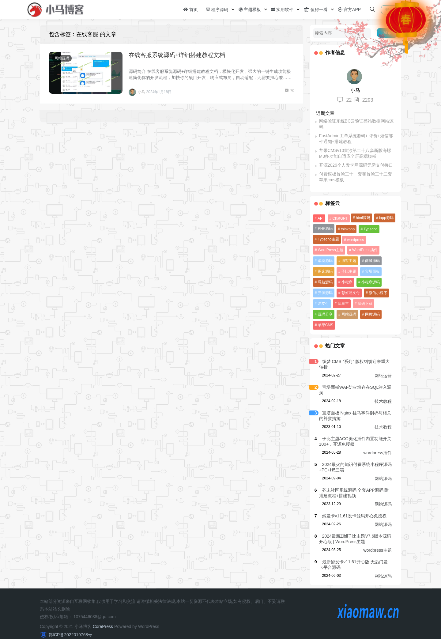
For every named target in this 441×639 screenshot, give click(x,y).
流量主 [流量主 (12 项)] (342, 303)
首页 (190, 9)
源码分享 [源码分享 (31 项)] (387, 303)
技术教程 (383, 390)
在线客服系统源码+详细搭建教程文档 (177, 55)
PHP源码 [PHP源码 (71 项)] (324, 228)
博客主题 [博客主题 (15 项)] (348, 261)
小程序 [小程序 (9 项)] (346, 282)
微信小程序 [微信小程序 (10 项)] (377, 293)
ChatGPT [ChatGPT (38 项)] (339, 218)
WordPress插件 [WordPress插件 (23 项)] (364, 250)
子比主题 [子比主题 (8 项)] (348, 271)
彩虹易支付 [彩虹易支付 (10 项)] (350, 293)
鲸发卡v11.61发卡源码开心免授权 (353, 505)
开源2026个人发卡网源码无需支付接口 (355, 165)
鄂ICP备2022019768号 (70, 624)
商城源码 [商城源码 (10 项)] (371, 261)
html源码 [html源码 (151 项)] (362, 218)
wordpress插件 (377, 442)
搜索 (387, 32)
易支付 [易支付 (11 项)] (322, 303)
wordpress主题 (377, 539)
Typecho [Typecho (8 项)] (370, 229)
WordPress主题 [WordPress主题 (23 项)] (329, 250)
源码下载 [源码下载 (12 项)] (364, 303)
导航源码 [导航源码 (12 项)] (324, 282)
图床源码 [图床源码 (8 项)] (324, 271)
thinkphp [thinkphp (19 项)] (347, 229)
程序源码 (217, 9)
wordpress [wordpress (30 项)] (354, 240)
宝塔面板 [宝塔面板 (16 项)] (371, 271)
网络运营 (383, 364)
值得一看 (316, 9)
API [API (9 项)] (320, 218)
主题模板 (250, 9)
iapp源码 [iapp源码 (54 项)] (386, 218)
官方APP (349, 9)
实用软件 (282, 9)
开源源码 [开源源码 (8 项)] (324, 293)
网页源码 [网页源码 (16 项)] (348, 314)
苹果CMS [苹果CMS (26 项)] (371, 314)
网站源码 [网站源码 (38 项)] (324, 314)
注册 (407, 9)
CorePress (103, 615)
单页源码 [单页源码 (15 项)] (324, 261)
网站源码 (62, 58)
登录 (389, 9)
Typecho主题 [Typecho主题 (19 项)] (327, 239)
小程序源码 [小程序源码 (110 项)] (370, 282)
